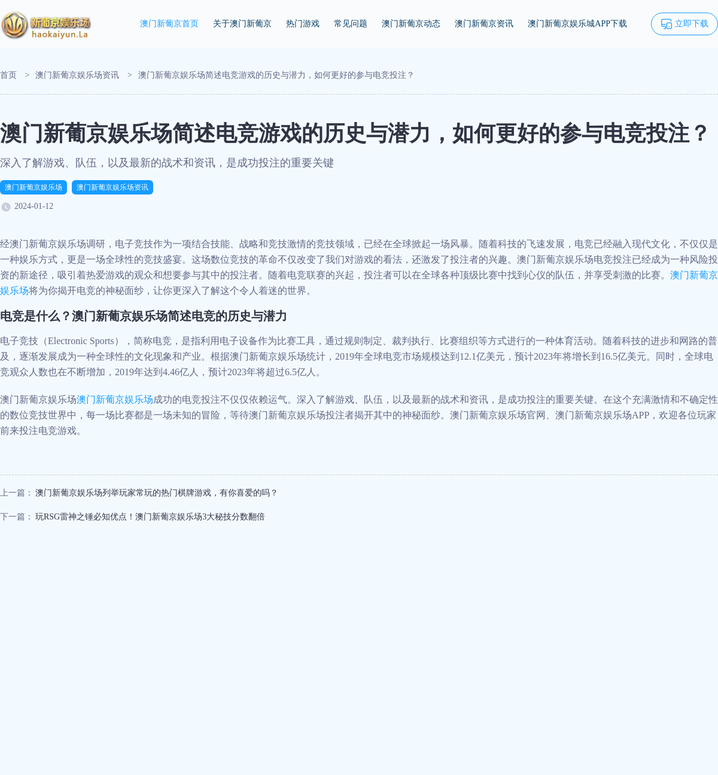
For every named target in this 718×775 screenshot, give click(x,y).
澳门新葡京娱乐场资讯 (77, 75)
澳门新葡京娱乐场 (33, 187)
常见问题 (350, 23)
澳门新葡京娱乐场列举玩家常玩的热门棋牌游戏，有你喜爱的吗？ (156, 492)
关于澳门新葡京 (242, 23)
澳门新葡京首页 (169, 23)
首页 (8, 75)
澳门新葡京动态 (411, 23)
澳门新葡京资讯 (484, 23)
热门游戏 (303, 23)
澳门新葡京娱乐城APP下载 (577, 23)
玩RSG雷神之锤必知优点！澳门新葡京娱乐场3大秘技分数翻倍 (150, 516)
